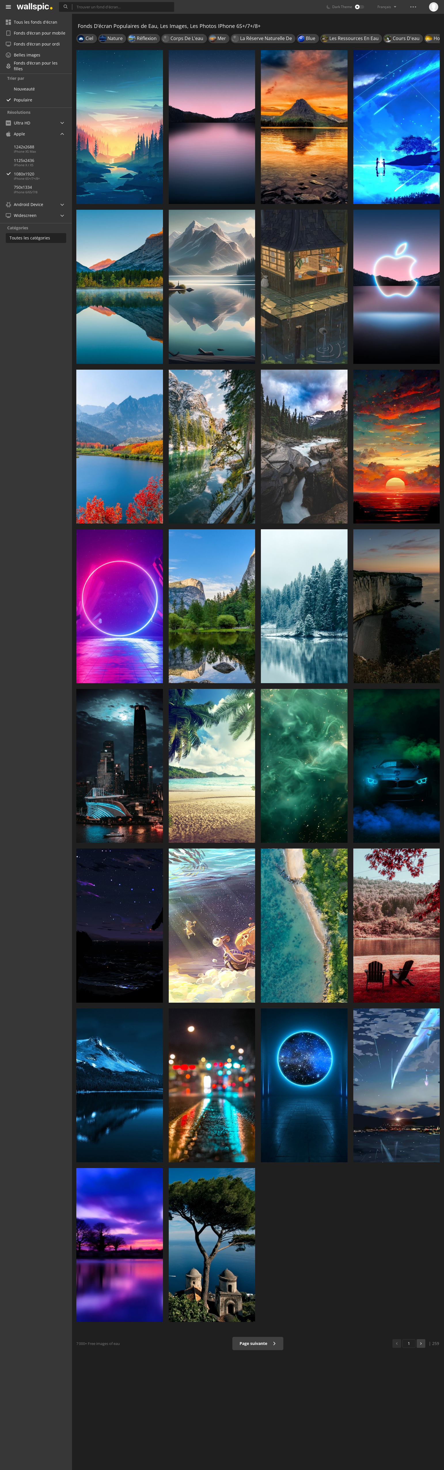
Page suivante (258, 1343)
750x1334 (23, 187)
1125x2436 (24, 160)
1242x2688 (24, 147)
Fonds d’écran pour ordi (33, 44)
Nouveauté (24, 89)
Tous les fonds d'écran (31, 22)
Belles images (23, 55)
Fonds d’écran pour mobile (35, 33)
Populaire (23, 100)
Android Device (24, 204)
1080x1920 (43, 174)
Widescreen (21, 215)
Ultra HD (18, 123)
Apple (15, 134)
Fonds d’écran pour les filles (32, 66)
